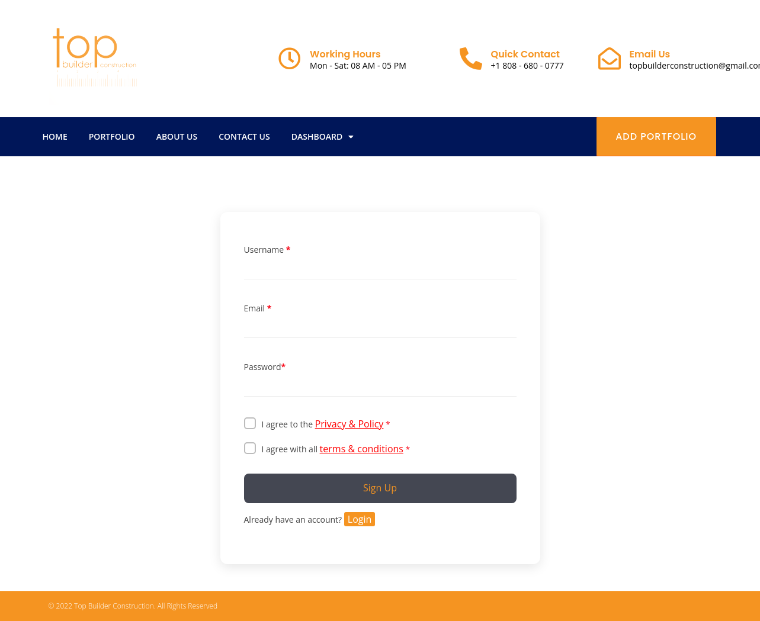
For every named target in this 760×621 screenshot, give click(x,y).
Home (55, 136)
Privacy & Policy (349, 423)
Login (360, 519)
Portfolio (112, 136)
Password (265, 367)
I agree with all (336, 448)
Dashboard (322, 137)
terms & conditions (361, 448)
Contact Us (244, 136)
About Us (177, 136)
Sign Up (380, 487)
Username (267, 250)
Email (258, 308)
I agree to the (326, 423)
